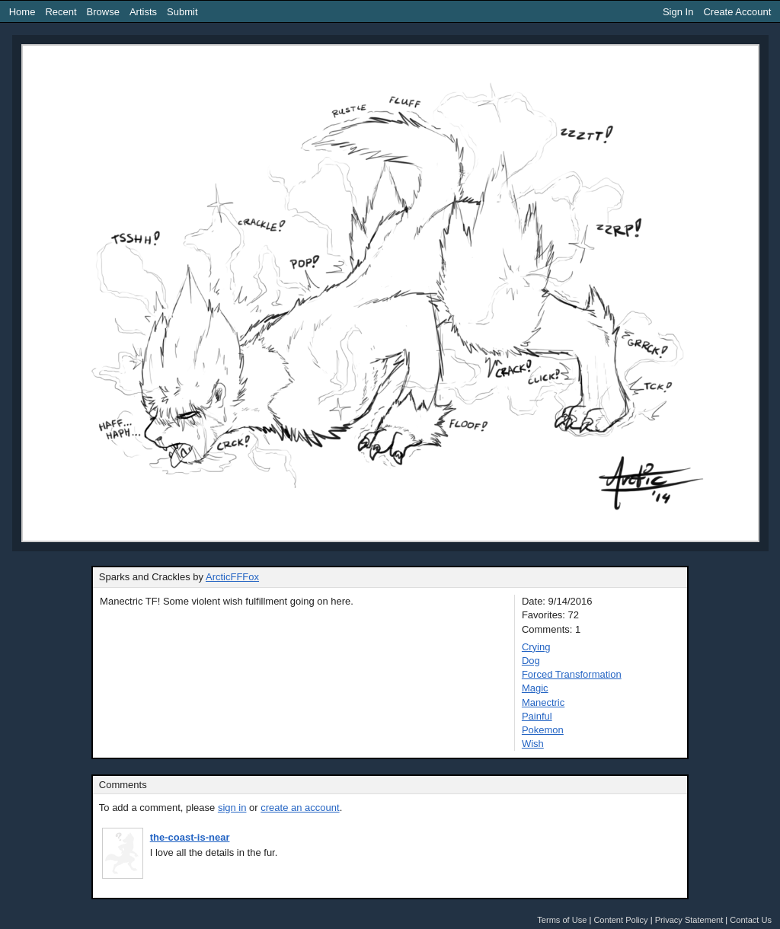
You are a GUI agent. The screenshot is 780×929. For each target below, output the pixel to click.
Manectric (543, 702)
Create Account (737, 12)
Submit (182, 12)
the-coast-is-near (190, 837)
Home (22, 12)
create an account (300, 807)
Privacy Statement (689, 919)
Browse (103, 12)
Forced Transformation (572, 674)
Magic (535, 688)
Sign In (678, 12)
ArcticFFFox (232, 577)
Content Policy (620, 919)
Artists (143, 12)
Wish (533, 743)
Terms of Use (562, 919)
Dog (531, 660)
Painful (537, 716)
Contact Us (751, 919)
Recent (60, 12)
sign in (232, 807)
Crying (536, 647)
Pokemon (543, 730)
